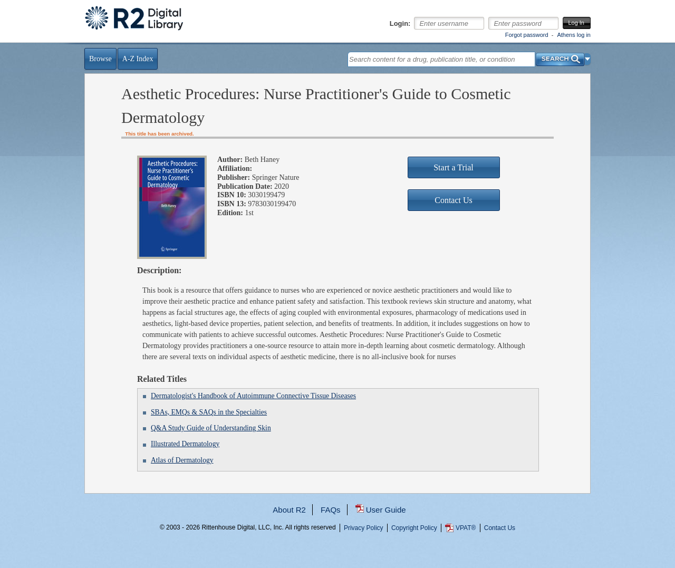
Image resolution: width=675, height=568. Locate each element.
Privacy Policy (363, 528)
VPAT (466, 528)
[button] (588, 59)
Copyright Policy (414, 528)
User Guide (386, 509)
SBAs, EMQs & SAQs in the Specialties (209, 412)
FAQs (331, 509)
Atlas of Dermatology (182, 460)
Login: (400, 23)
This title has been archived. (159, 134)
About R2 (289, 509)
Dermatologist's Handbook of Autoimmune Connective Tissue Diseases (253, 396)
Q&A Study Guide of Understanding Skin (211, 428)
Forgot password (526, 35)
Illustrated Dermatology (185, 444)
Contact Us (499, 528)
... (338, 565)
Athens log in (574, 35)
